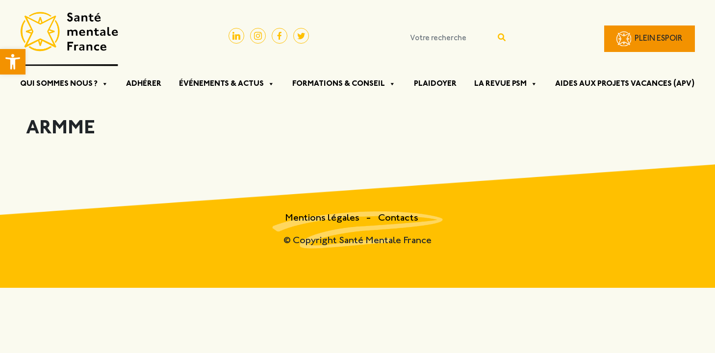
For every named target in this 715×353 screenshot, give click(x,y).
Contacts (398, 218)
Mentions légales (323, 218)
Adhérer (143, 83)
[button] (13, 62)
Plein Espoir (659, 39)
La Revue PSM (505, 84)
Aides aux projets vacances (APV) (625, 83)
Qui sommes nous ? (64, 84)
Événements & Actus (227, 84)
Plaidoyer (435, 83)
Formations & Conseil (344, 84)
